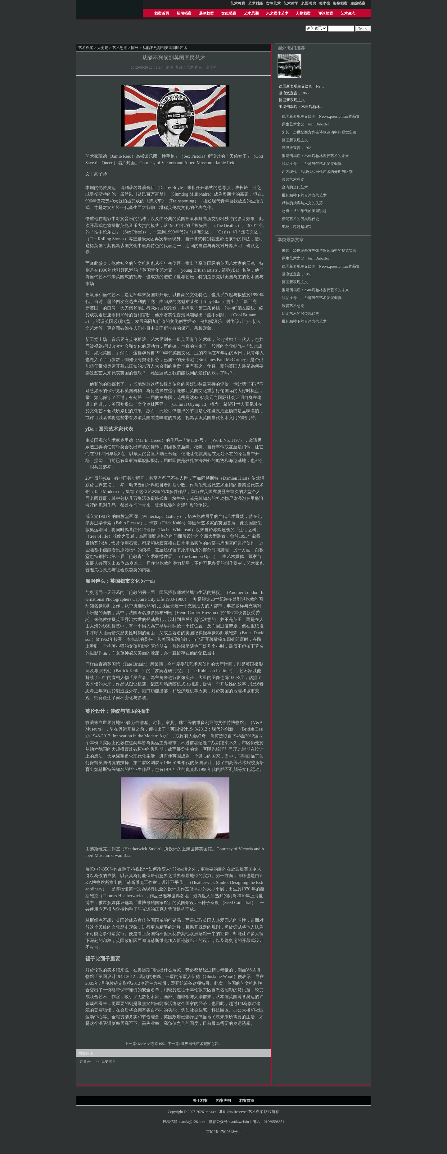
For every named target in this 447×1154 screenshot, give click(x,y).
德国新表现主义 (292, 100)
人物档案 (303, 13)
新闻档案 (184, 13)
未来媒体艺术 (277, 13)
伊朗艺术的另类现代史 (300, 219)
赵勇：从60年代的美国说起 (304, 211)
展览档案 (206, 13)
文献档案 (228, 13)
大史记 (102, 48)
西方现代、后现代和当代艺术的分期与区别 (317, 172)
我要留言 (108, 1061)
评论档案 (325, 13)
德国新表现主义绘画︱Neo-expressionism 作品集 (318, 86)
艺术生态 (348, 13)
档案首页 (161, 13)
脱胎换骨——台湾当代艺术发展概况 (311, 163)
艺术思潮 (251, 13)
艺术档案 (85, 48)
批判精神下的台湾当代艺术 (304, 195)
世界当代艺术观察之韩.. (201, 1044)
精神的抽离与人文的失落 (302, 203)
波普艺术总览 (293, 179)
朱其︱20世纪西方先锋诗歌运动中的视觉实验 (319, 132)
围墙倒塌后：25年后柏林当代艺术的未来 (312, 107)
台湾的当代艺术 (295, 187)
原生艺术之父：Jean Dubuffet (305, 124)
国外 (134, 48)
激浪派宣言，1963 (294, 93)
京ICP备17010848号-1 (223, 1131)
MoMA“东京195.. (152, 1044)
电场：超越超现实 (297, 226)
